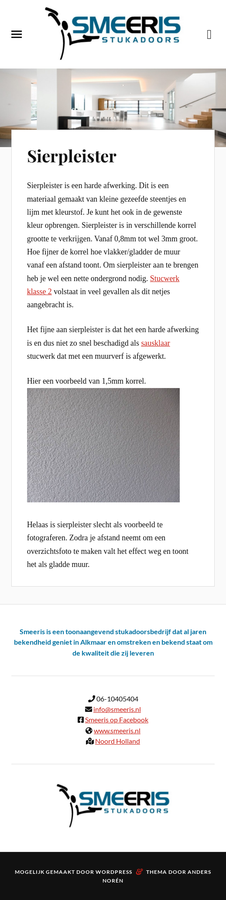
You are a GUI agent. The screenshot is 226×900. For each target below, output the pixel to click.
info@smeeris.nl (117, 709)
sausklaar (155, 343)
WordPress (114, 872)
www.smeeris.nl (117, 730)
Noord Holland (117, 741)
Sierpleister (71, 155)
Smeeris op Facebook (116, 719)
